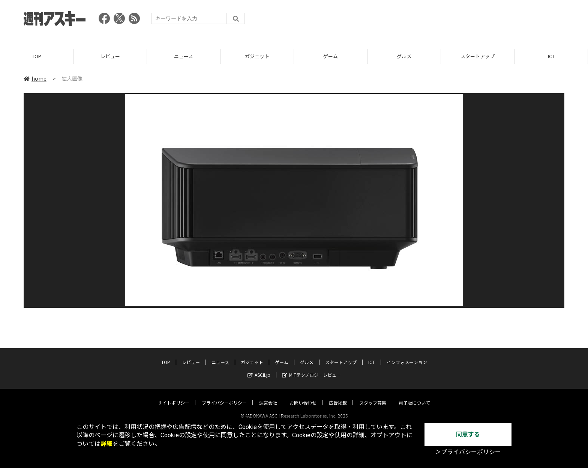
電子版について (414, 396)
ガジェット (257, 56)
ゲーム (330, 56)
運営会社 (268, 396)
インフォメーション (407, 355)
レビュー (110, 56)
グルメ (404, 56)
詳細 (106, 443)
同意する (468, 434)
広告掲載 (338, 396)
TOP (36, 56)
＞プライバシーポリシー (468, 452)
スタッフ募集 (372, 396)
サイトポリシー (173, 396)
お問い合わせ (303, 396)
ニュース (183, 56)
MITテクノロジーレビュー (311, 368)
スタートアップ (477, 56)
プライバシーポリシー (224, 396)
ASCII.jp (259, 368)
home (35, 78)
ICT (551, 56)
